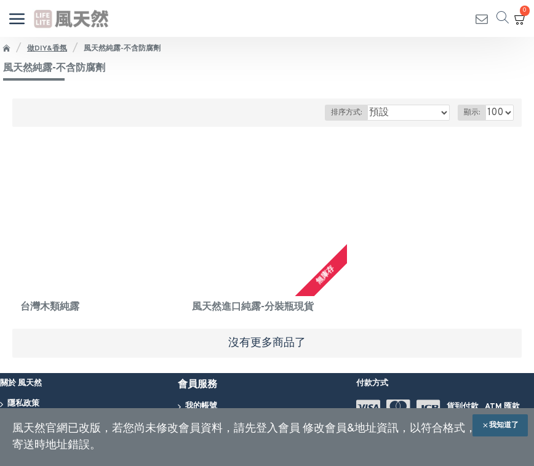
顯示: (472, 113)
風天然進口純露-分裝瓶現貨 (253, 307)
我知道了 (504, 425)
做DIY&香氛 (47, 49)
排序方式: (346, 113)
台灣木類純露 (49, 307)
